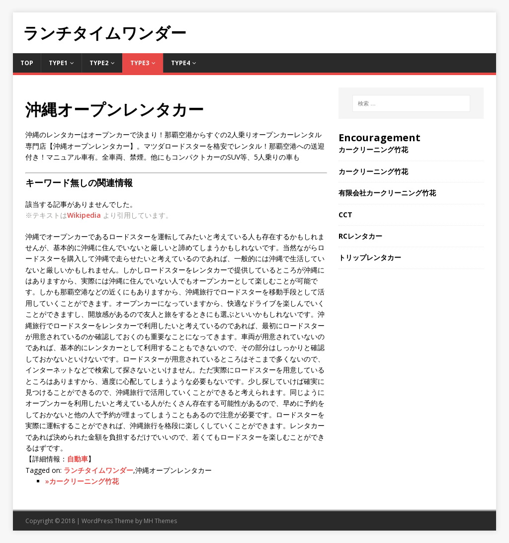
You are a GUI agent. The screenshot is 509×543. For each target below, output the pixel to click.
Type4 (180, 63)
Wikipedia (84, 215)
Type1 (58, 63)
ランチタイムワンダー (98, 470)
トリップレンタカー (370, 257)
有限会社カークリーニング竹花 (387, 192)
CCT (345, 214)
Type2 (98, 63)
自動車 (77, 458)
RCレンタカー (360, 236)
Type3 (139, 63)
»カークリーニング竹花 (82, 481)
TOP (26, 63)
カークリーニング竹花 (373, 149)
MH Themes (160, 521)
